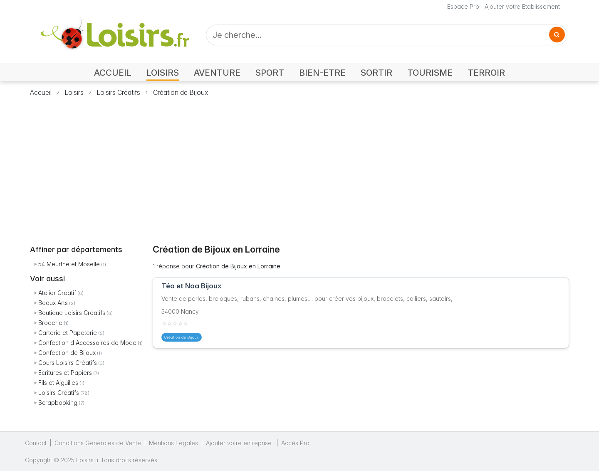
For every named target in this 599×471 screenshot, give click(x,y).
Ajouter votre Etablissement (522, 6)
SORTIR (376, 72)
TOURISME (430, 72)
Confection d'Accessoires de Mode (87, 342)
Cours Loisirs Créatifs (67, 362)
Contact (36, 442)
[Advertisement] (299, 165)
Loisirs (74, 92)
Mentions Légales (173, 442)
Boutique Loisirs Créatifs (71, 312)
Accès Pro (295, 442)
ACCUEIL (112, 72)
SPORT (269, 72)
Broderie (50, 322)
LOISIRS (162, 72)
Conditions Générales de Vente (97, 442)
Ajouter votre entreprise (239, 442)
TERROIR (486, 72)
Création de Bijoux (180, 92)
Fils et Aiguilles (58, 382)
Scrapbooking (57, 402)
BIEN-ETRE (322, 72)
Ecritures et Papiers (65, 372)
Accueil (41, 92)
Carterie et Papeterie (67, 332)
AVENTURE (217, 72)
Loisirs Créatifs (118, 92)
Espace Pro (463, 6)
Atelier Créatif (57, 292)
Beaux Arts (53, 302)
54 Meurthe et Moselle (69, 264)
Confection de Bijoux (67, 352)
